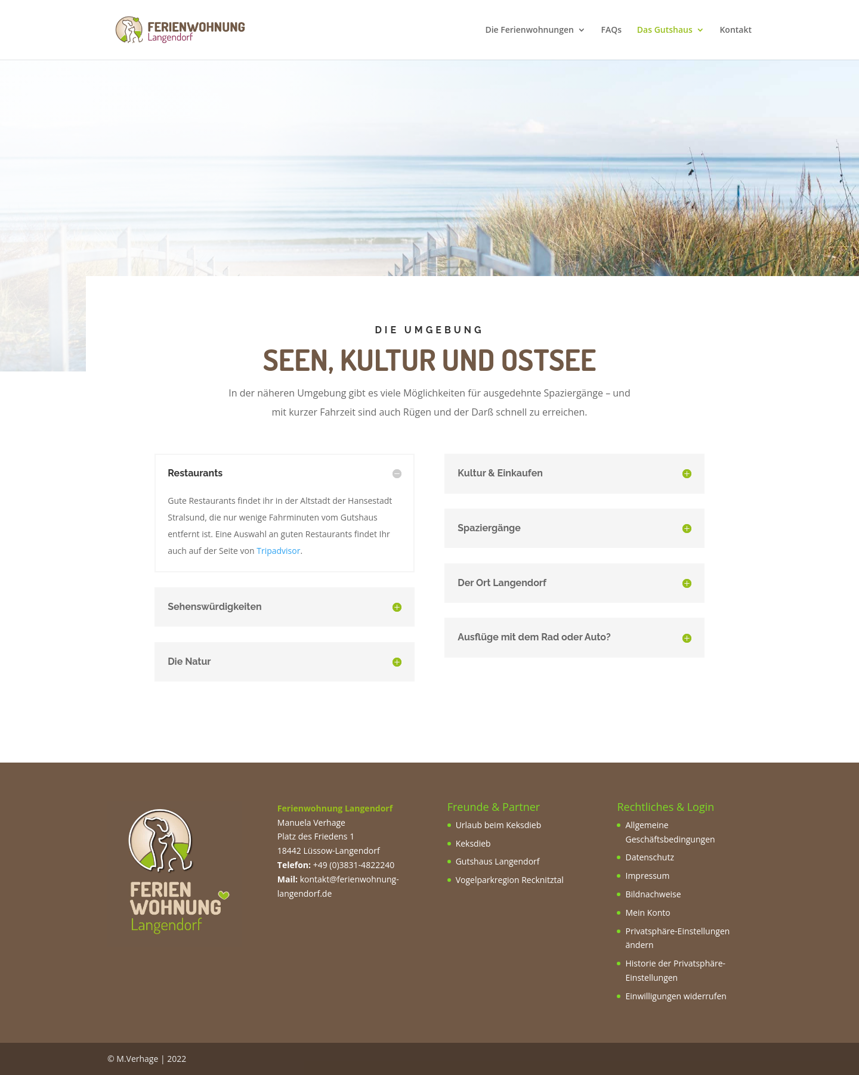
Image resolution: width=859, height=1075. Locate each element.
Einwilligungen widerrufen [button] (675, 996)
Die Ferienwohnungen (529, 30)
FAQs (611, 30)
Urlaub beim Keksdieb (499, 825)
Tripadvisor (278, 550)
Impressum (647, 875)
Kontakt (735, 30)
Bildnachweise (653, 894)
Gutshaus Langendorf (498, 861)
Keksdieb (473, 843)
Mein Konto (647, 912)
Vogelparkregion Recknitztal (510, 879)
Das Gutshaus (665, 30)
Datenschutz (649, 857)
